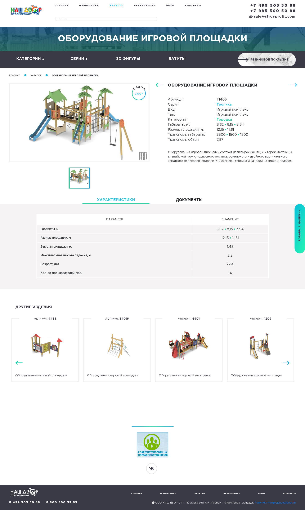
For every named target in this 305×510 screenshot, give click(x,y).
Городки (224, 119)
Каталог (117, 5)
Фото (170, 5)
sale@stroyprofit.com (272, 16)
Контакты (193, 5)
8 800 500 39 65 (61, 502)
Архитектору (144, 5)
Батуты (177, 59)
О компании (89, 5)
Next (286, 363)
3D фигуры (128, 59)
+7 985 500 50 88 (273, 11)
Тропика (224, 104)
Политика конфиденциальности (275, 503)
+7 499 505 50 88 (273, 5)
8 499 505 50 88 (24, 502)
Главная (62, 5)
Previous (19, 363)
